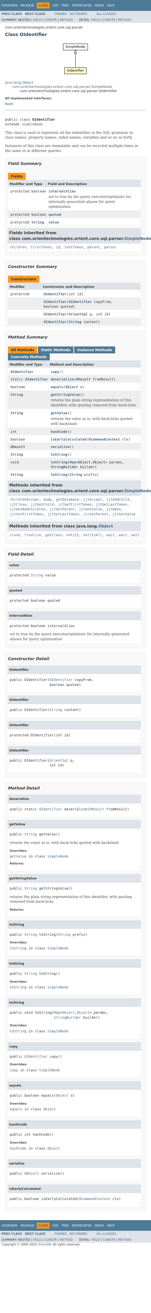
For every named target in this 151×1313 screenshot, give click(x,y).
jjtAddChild (117, 499)
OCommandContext (104, 439)
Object (71, 387)
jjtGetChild (42, 504)
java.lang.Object (19, 82)
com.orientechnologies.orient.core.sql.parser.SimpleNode (62, 87)
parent (93, 247)
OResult (83, 379)
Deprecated (82, 5)
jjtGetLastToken (111, 504)
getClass (53, 535)
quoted (55, 215)
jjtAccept (92, 499)
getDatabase (67, 499)
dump (47, 499)
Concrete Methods (29, 357)
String (37, 222)
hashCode (59, 432)
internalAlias (62, 191)
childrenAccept (24, 499)
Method (66, 20)
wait (110, 535)
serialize (60, 447)
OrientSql (78, 314)
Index (99, 5)
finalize (32, 535)
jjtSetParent (95, 514)
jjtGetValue (90, 509)
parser (110, 247)
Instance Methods (94, 350)
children (18, 247)
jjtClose (18, 504)
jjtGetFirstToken (75, 504)
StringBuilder (64, 467)
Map (73, 462)
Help (111, 5)
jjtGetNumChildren (27, 509)
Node (9, 104)
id (58, 247)
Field (37, 20)
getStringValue (65, 395)
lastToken (73, 247)
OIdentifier (55, 294)
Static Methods (55, 350)
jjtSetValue (124, 514)
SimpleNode (32, 124)
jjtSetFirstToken (26, 514)
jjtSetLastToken (63, 514)
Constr (50, 20)
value (54, 222)
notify (72, 535)
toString (59, 454)
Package (27, 5)
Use (55, 5)
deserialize (62, 379)
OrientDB (44, 1244)
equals (57, 387)
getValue (59, 413)
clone (15, 535)
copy (55, 372)
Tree (65, 5)
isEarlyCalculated (68, 439)
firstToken (41, 247)
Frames (61, 14)
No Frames (78, 14)
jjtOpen (113, 509)
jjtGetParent (62, 509)
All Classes (106, 14)
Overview (9, 5)
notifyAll (92, 535)
